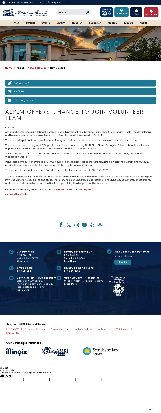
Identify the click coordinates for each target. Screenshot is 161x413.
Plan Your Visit (21, 83)
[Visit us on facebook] (61, 224)
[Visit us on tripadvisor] (100, 224)
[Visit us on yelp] (92, 224)
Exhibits (30, 23)
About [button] (143, 23)
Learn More (22, 289)
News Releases (37, 67)
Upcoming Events (23, 100)
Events (46, 23)
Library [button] (61, 23)
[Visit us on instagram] (76, 224)
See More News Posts (16, 194)
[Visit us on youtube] (84, 224)
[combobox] (152, 410)
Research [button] (76, 23)
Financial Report (14, 333)
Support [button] (128, 23)
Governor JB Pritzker (34, 329)
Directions (22, 261)
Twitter (69, 189)
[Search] (73, 12)
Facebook (58, 189)
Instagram (85, 189)
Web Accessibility (83, 329)
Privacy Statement (60, 329)
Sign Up (123, 262)
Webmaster (104, 329)
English (151, 410)
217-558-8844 (24, 271)
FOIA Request (122, 329)
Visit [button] (16, 23)
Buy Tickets (19, 91)
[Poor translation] (9, 376)
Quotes (112, 23)
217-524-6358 (72, 271)
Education (95, 23)
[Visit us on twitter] (68, 224)
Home (9, 67)
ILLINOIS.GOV (12, 329)
